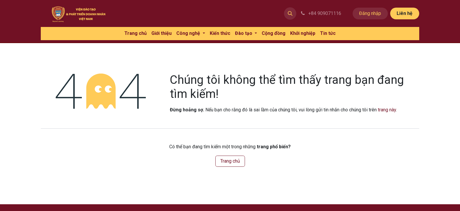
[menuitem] (135, 33)
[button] (290, 13)
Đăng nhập (370, 13)
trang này (387, 110)
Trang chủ (230, 161)
